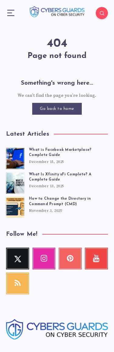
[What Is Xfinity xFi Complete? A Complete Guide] (15, 182)
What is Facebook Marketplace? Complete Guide (60, 152)
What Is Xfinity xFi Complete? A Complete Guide (60, 177)
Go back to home (57, 109)
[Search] (102, 13)
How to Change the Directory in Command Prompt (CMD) (60, 201)
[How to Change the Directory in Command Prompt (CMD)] (15, 206)
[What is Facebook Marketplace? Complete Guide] (15, 157)
